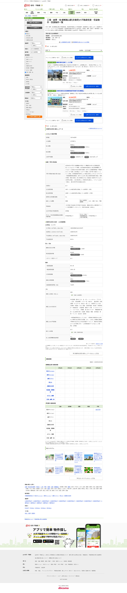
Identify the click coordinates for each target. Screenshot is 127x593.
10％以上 (37, 508)
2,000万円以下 (37, 501)
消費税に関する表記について (55, 558)
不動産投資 (70, 564)
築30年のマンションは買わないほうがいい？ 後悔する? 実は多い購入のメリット (98, 457)
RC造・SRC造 (29, 79)
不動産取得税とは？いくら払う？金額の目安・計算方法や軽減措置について (78, 470)
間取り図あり (29, 107)
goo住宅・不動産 (27, 554)
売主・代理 (28, 105)
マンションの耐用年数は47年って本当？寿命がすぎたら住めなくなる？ (59, 470)
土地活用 (43, 567)
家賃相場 (70, 561)
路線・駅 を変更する (34, 22)
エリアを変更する (34, 27)
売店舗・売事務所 (30, 68)
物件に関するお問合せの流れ (75, 554)
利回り (26, 49)
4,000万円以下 (54, 501)
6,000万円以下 (71, 501)
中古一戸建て (61, 564)
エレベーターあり (30, 112)
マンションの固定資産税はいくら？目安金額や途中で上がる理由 (59, 457)
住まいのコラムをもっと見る (86, 478)
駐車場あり (28, 114)
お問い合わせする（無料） (93, 86)
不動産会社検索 (57, 570)
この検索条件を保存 (65, 42)
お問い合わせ (64, 576)
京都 (26, 486)
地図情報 (93, 570)
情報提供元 (85, 554)
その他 (27, 83)
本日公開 (28, 35)
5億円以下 (52, 503)
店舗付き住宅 (29, 65)
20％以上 (49, 508)
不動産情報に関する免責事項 (40, 519)
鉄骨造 (27, 81)
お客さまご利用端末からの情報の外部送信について (57, 554)
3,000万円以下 (45, 501)
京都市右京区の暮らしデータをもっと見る (86, 353)
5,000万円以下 (62, 501)
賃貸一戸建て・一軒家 (50, 561)
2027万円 (98, 409)
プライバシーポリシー (51, 576)
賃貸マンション (59, 561)
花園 (49, 486)
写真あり (28, 109)
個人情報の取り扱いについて (41, 558)
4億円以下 (45, 503)
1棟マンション (29, 59)
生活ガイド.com (99, 343)
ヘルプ (59, 576)
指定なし (28, 33)
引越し (39, 570)
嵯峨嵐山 (56, 486)
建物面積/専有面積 (27, 87)
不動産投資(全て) (29, 495)
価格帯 (26, 43)
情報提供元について (29, 519)
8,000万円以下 (88, 501)
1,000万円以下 (28, 501)
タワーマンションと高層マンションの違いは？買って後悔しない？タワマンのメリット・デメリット (78, 457)
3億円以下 (39, 503)
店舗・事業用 (41, 561)
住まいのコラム (77, 570)
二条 (42, 486)
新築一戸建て (54, 564)
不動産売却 (37, 567)
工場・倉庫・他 (29, 72)
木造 (27, 77)
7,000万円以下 (79, 501)
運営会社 (77, 576)
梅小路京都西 (31, 486)
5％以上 (32, 508)
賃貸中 (27, 103)
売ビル (27, 63)
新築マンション (38, 564)
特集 (36, 570)
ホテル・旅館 (29, 70)
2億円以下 (33, 503)
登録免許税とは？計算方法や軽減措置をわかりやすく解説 (98, 470)
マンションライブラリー (47, 570)
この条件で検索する (33, 116)
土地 (66, 564)
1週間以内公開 (29, 40)
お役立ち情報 (26, 570)
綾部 (49, 488)
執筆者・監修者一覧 (86, 570)
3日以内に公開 (29, 37)
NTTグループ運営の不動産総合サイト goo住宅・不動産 (37, 1)
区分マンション (29, 57)
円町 (45, 486)
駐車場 (65, 561)
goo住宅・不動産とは (39, 554)
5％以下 (27, 508)
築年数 (26, 52)
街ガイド (71, 570)
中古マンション (46, 564)
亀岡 (69, 486)
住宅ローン (76, 564)
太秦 (52, 486)
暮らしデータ (65, 570)
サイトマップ (71, 576)
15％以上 (43, 508)
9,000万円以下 (96, 501)
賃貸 (36, 561)
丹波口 (38, 486)
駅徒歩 (26, 98)
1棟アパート (29, 61)
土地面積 (27, 92)
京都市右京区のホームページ (95, 128)
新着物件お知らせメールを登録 (81, 42)
